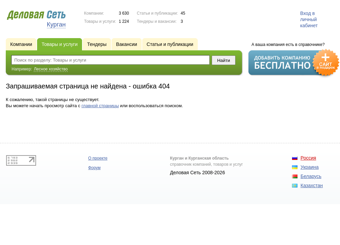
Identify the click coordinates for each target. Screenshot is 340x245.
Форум (94, 167)
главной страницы (100, 105)
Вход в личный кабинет (309, 19)
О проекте (98, 158)
